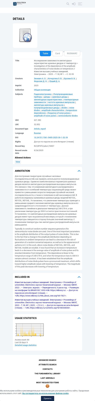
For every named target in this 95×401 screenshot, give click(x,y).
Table (45, 53)
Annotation (22, 170)
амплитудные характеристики (48, 99)
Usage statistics (26, 318)
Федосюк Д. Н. (40, 81)
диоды (47, 97)
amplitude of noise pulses (45, 116)
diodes (64, 108)
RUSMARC (72, 53)
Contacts (48, 369)
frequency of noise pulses (59, 113)
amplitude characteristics (53, 110)
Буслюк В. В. (69, 78)
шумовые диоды (60, 97)
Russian (37, 133)
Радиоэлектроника (42, 94)
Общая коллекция (42, 90)
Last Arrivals (48, 378)
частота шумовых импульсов (61, 102)
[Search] (67, 3)
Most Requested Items (47, 382)
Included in (22, 276)
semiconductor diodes (68, 116)
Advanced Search (47, 360)
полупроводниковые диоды (47, 108)
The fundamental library (47, 373)
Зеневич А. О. (40, 78)
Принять (47, 398)
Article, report (40, 129)
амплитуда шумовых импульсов (48, 105)
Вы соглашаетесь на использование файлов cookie (45, 393)
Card (57, 53)
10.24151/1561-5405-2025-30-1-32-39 (51, 137)
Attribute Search (48, 365)
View (18, 162)
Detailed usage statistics (25, 345)
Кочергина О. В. (55, 78)
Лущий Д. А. (54, 81)
